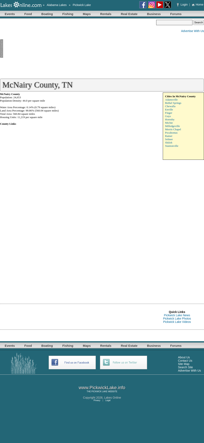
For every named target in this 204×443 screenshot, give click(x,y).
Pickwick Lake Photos (177, 318)
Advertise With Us (192, 31)
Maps (87, 14)
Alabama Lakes (57, 5)
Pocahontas (171, 132)
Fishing (67, 14)
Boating (47, 14)
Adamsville (171, 99)
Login (182, 4)
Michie (169, 122)
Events (10, 14)
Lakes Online (112, 397)
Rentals (105, 14)
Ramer (168, 135)
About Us (184, 357)
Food (28, 14)
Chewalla (170, 106)
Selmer (169, 139)
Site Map (183, 364)
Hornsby (170, 119)
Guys (168, 116)
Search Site (185, 367)
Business (154, 14)
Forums (176, 14)
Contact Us (185, 360)
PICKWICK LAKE (99, 391)
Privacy (97, 400)
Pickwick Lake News (177, 315)
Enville (169, 109)
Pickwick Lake (82, 5)
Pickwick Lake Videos (177, 321)
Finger (168, 112)
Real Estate (129, 14)
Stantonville (171, 145)
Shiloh (168, 142)
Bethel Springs (173, 102)
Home (197, 4)
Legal (108, 400)
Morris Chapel (173, 129)
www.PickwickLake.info (102, 387)
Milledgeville (172, 126)
